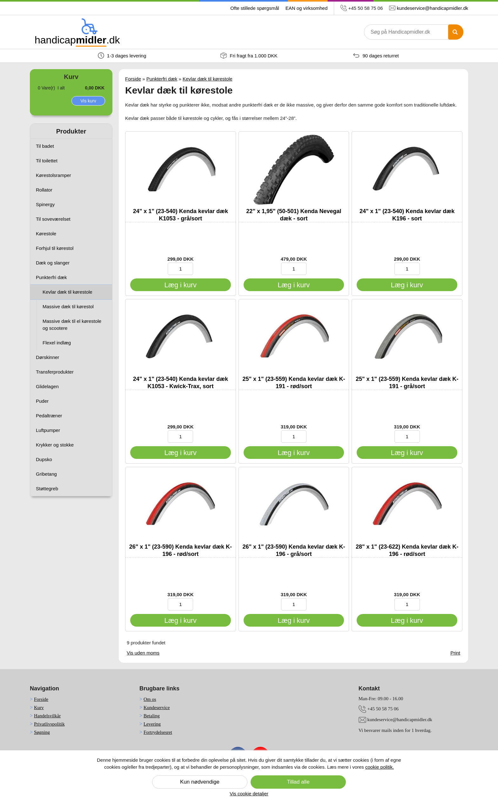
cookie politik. (379, 767)
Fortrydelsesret (158, 732)
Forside (133, 79)
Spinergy (45, 204)
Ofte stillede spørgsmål (254, 8)
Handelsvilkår (47, 715)
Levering (152, 724)
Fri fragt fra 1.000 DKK (248, 55)
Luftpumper (48, 430)
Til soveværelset (53, 219)
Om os (150, 699)
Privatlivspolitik (49, 724)
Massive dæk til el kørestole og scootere (72, 324)
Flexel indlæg (57, 342)
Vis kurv (88, 100)
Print (455, 652)
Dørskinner (47, 357)
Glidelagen (47, 386)
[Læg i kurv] (180, 284)
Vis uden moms (143, 652)
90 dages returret (376, 55)
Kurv (39, 707)
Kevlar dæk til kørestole (67, 292)
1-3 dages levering (122, 55)
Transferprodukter (55, 372)
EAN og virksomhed (307, 8)
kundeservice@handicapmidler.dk (432, 8)
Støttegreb (47, 488)
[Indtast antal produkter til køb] (180, 269)
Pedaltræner (49, 415)
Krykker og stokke (55, 444)
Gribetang (46, 474)
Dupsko (44, 459)
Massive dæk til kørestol (68, 306)
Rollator (44, 189)
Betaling (152, 715)
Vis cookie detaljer (249, 793)
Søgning (42, 732)
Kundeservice (157, 707)
